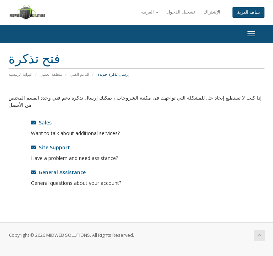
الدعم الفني (79, 74)
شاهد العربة (248, 12)
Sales (41, 122)
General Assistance (58, 172)
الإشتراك (211, 12)
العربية (150, 12)
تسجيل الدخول (181, 12)
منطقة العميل (51, 74)
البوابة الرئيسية (20, 74)
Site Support (50, 147)
